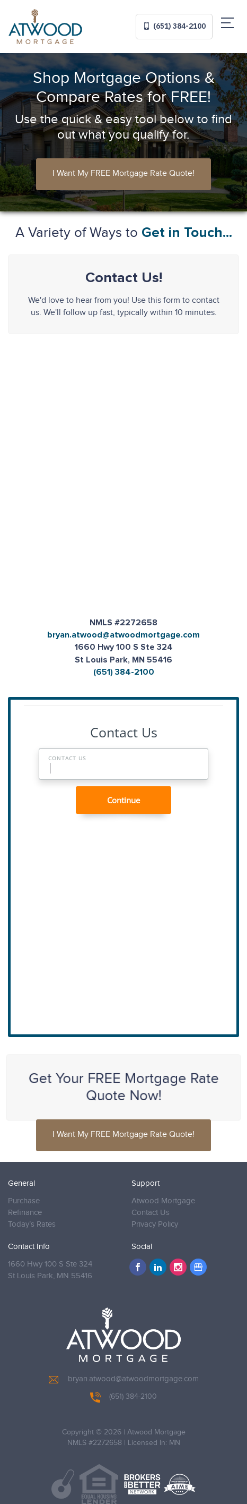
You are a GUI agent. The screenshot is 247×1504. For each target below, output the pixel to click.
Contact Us (150, 1212)
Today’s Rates (32, 1224)
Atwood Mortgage (163, 1200)
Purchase (24, 1200)
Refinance (25, 1212)
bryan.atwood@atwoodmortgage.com (123, 635)
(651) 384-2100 (174, 26)
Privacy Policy (154, 1224)
